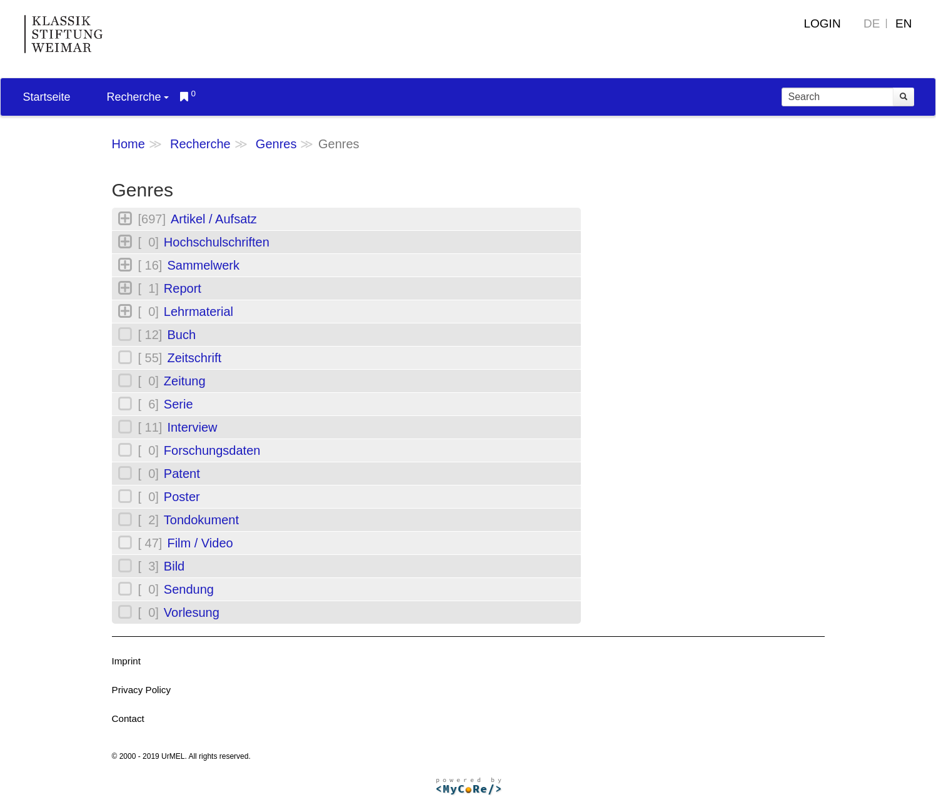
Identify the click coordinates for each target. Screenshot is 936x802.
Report (182, 288)
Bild (174, 566)
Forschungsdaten (212, 450)
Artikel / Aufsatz (214, 219)
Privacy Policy (141, 689)
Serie (178, 404)
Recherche (138, 97)
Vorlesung (191, 612)
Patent (182, 473)
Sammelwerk (203, 265)
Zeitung (185, 381)
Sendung (189, 589)
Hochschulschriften (216, 242)
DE (871, 23)
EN (903, 23)
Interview (192, 427)
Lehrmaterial (198, 311)
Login (821, 23)
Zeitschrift (194, 358)
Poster (182, 497)
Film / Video (200, 543)
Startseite (47, 97)
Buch (181, 335)
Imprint (126, 661)
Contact (128, 718)
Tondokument (201, 520)
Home (128, 144)
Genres (276, 144)
